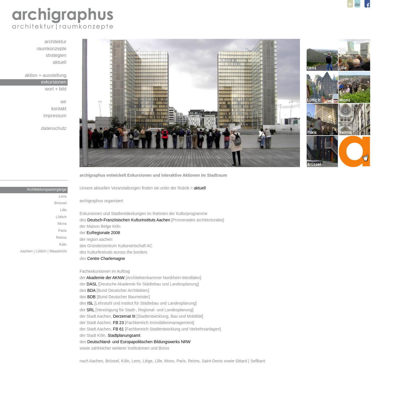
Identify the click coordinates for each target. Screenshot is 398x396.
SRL (91, 310)
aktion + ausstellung (46, 75)
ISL (90, 303)
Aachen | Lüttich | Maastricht (44, 251)
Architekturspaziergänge (47, 189)
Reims (62, 237)
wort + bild (56, 88)
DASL (92, 284)
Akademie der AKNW (105, 277)
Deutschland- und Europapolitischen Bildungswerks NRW (139, 341)
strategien (57, 55)
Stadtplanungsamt (124, 335)
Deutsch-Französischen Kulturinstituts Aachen (128, 220)
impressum (56, 115)
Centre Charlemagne (106, 258)
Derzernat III (124, 316)
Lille (64, 210)
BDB (91, 296)
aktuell (60, 62)
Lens (63, 196)
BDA (91, 290)
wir (64, 101)
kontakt (59, 108)
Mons (63, 223)
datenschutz (54, 128)
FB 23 (118, 322)
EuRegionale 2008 (103, 232)
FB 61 (118, 329)
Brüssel (61, 203)
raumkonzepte (52, 48)
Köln (63, 244)
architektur (56, 41)
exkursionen (54, 81)
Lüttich (62, 217)
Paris (63, 230)
